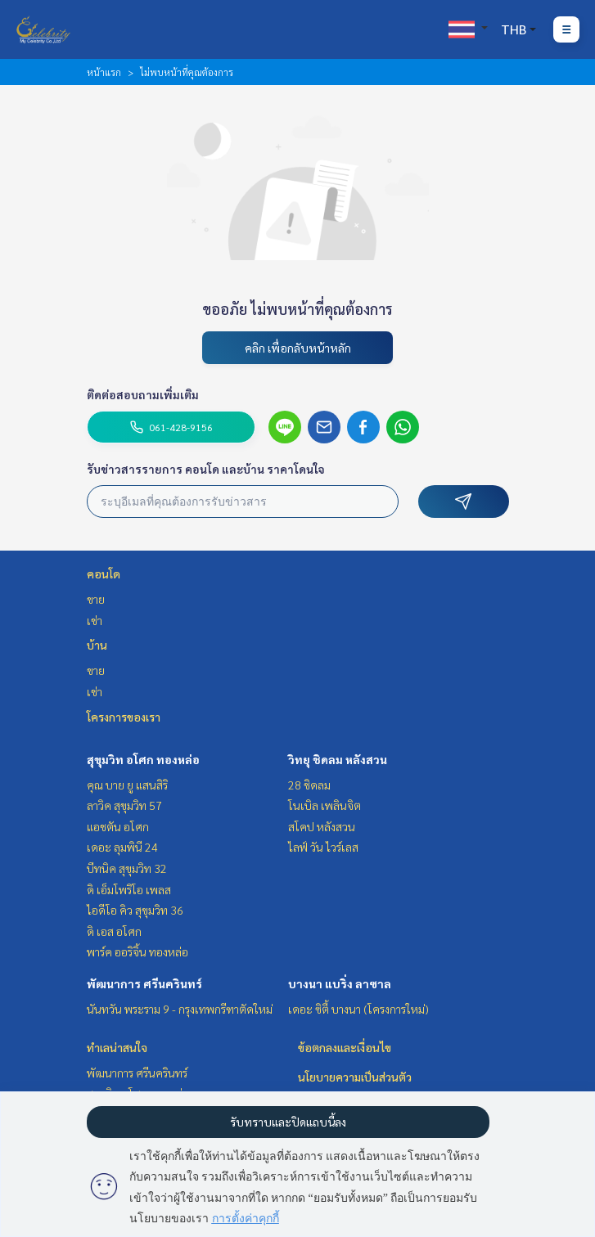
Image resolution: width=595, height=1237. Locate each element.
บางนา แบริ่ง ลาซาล (339, 983)
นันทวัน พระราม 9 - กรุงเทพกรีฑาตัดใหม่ (180, 1008)
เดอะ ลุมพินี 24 (122, 846)
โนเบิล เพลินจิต (324, 805)
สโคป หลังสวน (321, 826)
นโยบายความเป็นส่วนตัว (355, 1076)
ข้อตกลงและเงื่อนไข (344, 1047)
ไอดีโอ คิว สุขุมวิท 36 (135, 909)
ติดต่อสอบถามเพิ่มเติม (143, 394)
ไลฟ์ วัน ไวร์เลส (323, 846)
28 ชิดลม (309, 784)
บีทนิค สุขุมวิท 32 (127, 868)
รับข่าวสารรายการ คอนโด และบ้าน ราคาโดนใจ (206, 468)
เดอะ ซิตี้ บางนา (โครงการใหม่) (358, 1008)
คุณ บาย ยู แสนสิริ (127, 784)
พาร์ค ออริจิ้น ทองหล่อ (137, 951)
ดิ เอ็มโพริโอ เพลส (129, 889)
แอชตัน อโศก (118, 826)
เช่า (94, 620)
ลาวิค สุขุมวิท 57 (124, 805)
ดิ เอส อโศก (114, 931)
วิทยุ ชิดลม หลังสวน (337, 759)
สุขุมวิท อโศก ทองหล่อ (143, 759)
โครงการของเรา (123, 716)
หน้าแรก (104, 72)
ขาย (96, 599)
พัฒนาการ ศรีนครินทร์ (144, 983)
